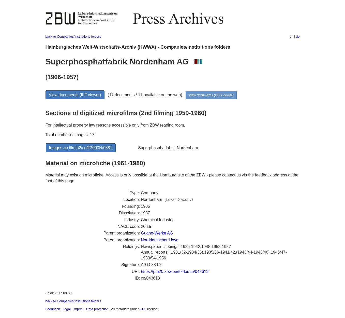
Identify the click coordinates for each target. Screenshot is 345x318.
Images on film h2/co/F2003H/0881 (80, 148)
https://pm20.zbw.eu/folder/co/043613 (174, 271)
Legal (67, 309)
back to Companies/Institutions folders (73, 36)
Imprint (78, 309)
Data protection (97, 309)
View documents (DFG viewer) (211, 95)
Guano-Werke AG (157, 233)
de (297, 36)
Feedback (53, 309)
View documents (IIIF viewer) (75, 95)
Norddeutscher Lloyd (159, 240)
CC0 (143, 309)
